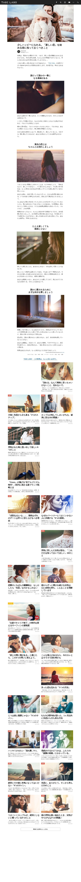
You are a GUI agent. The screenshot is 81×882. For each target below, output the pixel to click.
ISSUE (10, 463)
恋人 (36, 354)
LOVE (43, 363)
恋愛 (62, 354)
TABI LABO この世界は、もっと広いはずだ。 (40, 359)
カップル (51, 354)
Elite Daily (52, 63)
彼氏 (42, 354)
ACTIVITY (10, 603)
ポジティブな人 (31, 354)
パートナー (47, 354)
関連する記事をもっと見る (40, 829)
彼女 (39, 354)
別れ (59, 354)
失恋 (56, 354)
